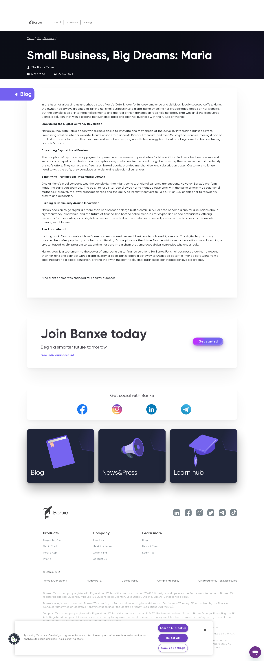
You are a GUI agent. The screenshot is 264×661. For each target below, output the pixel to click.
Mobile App (50, 552)
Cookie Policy (130, 580)
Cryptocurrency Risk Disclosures (217, 580)
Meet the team (102, 546)
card (57, 22)
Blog (145, 540)
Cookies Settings (173, 648)
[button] (14, 639)
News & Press (150, 546)
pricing (87, 22)
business (72, 22)
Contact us (100, 558)
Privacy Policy (94, 580)
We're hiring (100, 552)
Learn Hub (148, 552)
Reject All (173, 638)
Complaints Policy (168, 580)
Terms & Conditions (55, 580)
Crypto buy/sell (52, 540)
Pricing (47, 558)
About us (98, 540)
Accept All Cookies (173, 628)
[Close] (205, 630)
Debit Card (50, 546)
